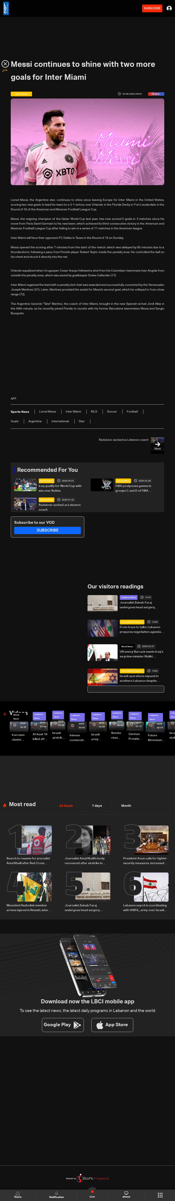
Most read (22, 804)
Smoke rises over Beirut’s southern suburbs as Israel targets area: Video (117, 735)
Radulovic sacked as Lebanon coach (60, 507)
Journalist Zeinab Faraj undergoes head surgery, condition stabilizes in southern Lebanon (141, 605)
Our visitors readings (115, 587)
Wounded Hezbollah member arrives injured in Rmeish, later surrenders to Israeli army (27, 907)
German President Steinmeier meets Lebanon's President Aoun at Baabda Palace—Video (136, 736)
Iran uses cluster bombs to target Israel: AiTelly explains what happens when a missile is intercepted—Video (20, 737)
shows (126, 1195)
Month (124, 805)
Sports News (46, 481)
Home (18, 1195)
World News (127, 646)
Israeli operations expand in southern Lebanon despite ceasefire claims (139, 679)
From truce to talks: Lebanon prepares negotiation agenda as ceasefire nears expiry (140, 630)
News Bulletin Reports (132, 622)
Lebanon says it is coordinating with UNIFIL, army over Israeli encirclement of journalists (145, 907)
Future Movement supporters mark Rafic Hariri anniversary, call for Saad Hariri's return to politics (156, 738)
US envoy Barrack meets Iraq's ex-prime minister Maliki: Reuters (141, 654)
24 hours (65, 805)
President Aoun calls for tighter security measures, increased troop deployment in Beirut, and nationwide (145, 861)
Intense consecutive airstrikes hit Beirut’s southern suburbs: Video (78, 738)
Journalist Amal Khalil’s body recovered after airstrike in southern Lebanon (85, 861)
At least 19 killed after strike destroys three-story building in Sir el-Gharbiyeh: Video (40, 737)
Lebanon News (128, 597)
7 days (96, 805)
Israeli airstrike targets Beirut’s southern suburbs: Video (58, 735)
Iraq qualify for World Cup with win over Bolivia (60, 488)
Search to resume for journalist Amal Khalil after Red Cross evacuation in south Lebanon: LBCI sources (28, 861)
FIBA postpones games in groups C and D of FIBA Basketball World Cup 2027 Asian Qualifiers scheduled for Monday (136, 489)
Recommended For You (47, 470)
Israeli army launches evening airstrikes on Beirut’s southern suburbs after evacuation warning (99, 737)
